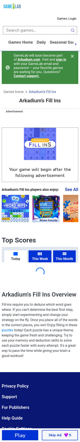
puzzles (7, 330)
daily (41, 42)
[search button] (73, 30)
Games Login (66, 18)
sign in (61, 59)
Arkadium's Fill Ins (42, 92)
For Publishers (15, 407)
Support (9, 396)
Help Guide (12, 418)
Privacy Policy (15, 386)
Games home (20, 42)
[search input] (36, 30)
